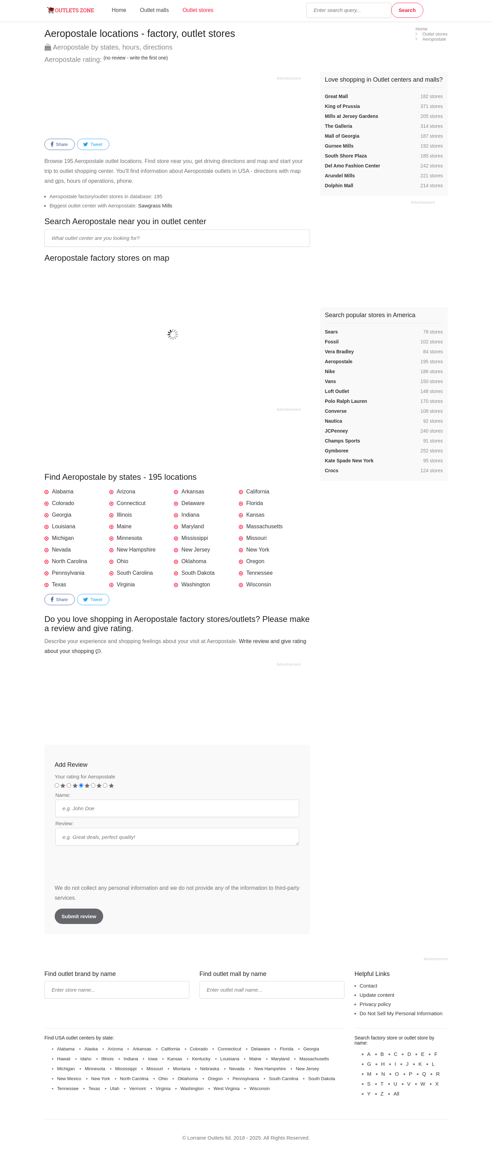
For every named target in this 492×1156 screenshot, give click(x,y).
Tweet (92, 144)
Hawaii (63, 1058)
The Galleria (338, 126)
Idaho (86, 1058)
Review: (64, 823)
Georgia (61, 515)
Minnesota (129, 538)
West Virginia (227, 1088)
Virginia (126, 584)
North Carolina (69, 561)
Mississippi (194, 538)
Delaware (193, 503)
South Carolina (135, 573)
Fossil (332, 341)
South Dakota (198, 573)
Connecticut (131, 503)
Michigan (63, 538)
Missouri (256, 538)
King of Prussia (342, 106)
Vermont (137, 1088)
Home (119, 10)
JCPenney (336, 431)
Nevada (61, 550)
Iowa (152, 1058)
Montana (181, 1068)
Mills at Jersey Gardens (351, 116)
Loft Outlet (337, 391)
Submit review (79, 916)
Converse (336, 411)
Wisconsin (258, 584)
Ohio (122, 561)
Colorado (63, 503)
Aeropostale (339, 361)
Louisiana (64, 526)
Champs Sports (342, 441)
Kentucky (201, 1058)
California (258, 491)
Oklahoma (193, 561)
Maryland (192, 526)
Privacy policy (375, 1004)
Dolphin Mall (339, 185)
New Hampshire (136, 550)
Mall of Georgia (342, 136)
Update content (377, 995)
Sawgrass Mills (155, 205)
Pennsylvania (68, 573)
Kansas (255, 515)
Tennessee (259, 573)
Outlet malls (154, 10)
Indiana (190, 515)
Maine (124, 526)
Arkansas (192, 491)
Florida (254, 503)
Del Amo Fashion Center (352, 165)
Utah (114, 1088)
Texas (59, 584)
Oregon (255, 561)
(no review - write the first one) (136, 57)
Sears (331, 332)
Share (59, 144)
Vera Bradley (339, 351)
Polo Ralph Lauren (346, 401)
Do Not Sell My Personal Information (401, 1013)
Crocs (332, 470)
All (396, 1094)
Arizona (126, 491)
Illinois (124, 515)
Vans (330, 381)
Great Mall (336, 96)
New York (258, 550)
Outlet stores (198, 10)
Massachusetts (264, 526)
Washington (195, 584)
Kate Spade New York (349, 460)
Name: (62, 795)
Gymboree (336, 450)
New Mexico (69, 1078)
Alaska (91, 1048)
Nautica (333, 421)
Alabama (62, 491)
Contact (369, 986)
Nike (330, 371)
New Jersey (195, 550)
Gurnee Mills (339, 146)
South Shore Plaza (346, 156)
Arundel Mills (340, 175)
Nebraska (209, 1068)
